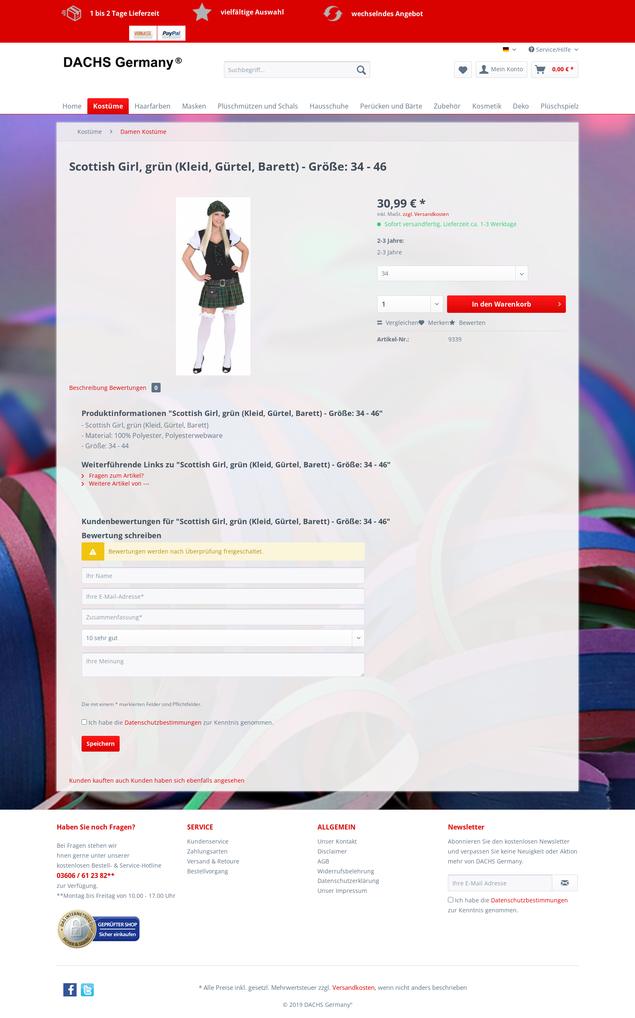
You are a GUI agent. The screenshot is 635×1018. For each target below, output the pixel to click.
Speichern (101, 743)
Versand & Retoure (213, 861)
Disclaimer (332, 851)
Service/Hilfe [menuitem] (550, 49)
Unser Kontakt (337, 841)
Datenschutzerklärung (348, 881)
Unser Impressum (342, 891)
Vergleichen (398, 322)
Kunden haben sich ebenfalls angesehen (188, 780)
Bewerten (467, 322)
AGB (323, 861)
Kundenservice (208, 841)
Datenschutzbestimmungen (163, 722)
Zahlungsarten (207, 851)
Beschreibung (88, 388)
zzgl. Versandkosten (426, 214)
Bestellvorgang (207, 871)
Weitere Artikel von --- (115, 483)
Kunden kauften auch (99, 780)
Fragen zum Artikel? (113, 475)
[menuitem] (297, 73)
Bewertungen (135, 388)
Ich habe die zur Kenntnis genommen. (181, 722)
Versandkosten (353, 987)
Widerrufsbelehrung (346, 871)
